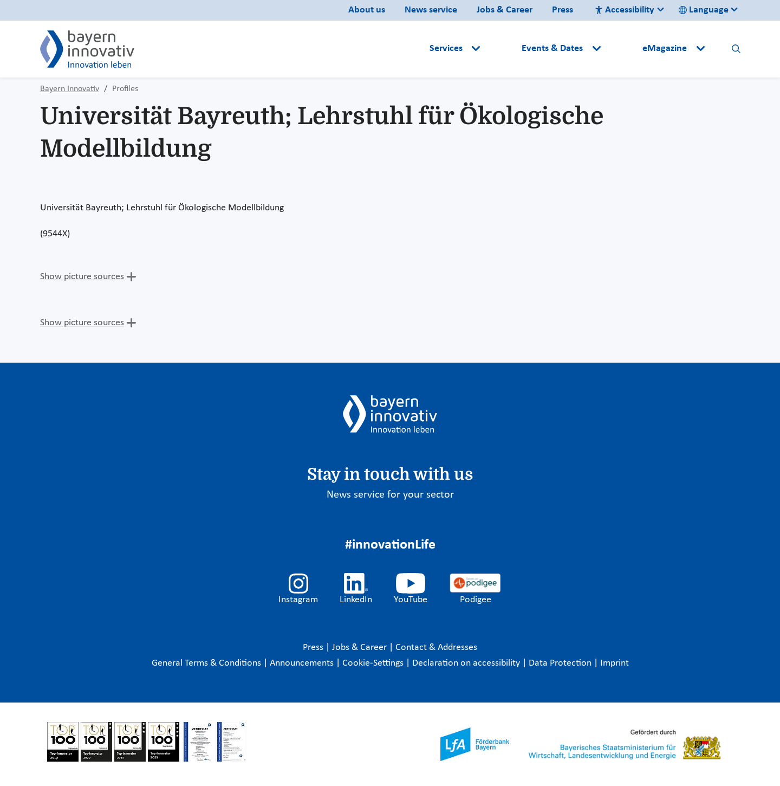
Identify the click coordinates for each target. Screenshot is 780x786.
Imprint (614, 663)
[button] (502, 49)
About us (366, 10)
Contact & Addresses (436, 647)
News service (431, 10)
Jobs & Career (504, 10)
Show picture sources (82, 277)
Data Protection (561, 663)
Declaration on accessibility (467, 663)
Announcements (303, 663)
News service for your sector (390, 494)
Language (704, 10)
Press (562, 10)
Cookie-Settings (373, 663)
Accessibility (624, 10)
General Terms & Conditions (207, 663)
